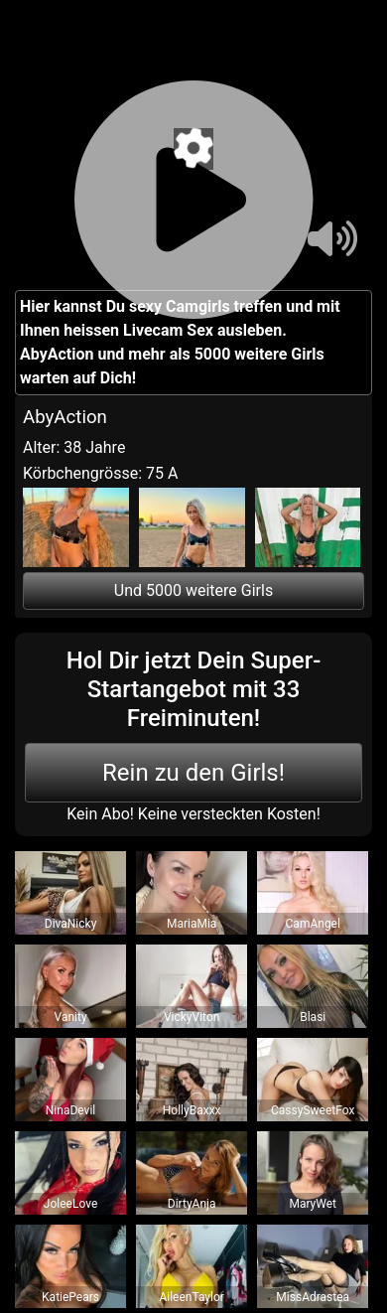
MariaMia (191, 924)
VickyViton (191, 1017)
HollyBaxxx (192, 1110)
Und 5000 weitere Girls (193, 590)
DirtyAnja (192, 1204)
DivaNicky (71, 924)
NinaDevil (70, 1110)
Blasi (312, 1017)
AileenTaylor (191, 1297)
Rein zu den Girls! (193, 773)
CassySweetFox (312, 1110)
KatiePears (70, 1297)
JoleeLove (70, 1204)
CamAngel (313, 924)
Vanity (71, 1017)
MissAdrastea (312, 1297)
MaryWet (312, 1204)
